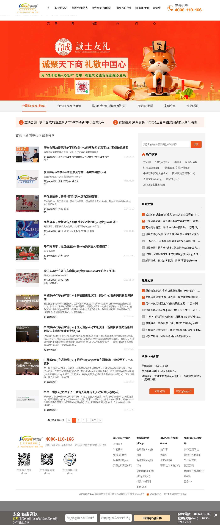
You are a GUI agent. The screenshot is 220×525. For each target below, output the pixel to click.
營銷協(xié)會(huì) (170, 465)
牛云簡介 (118, 449)
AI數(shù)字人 (162, 162)
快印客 (147, 162)
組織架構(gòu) (121, 460)
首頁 (48, 15)
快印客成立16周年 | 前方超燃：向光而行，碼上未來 (172, 310)
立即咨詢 (160, 391)
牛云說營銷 (190, 460)
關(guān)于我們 (142, 15)
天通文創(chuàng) (152, 179)
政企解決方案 (61, 15)
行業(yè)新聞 (144, 481)
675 (94, 420)
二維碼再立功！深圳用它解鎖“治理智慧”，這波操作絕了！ (176, 221)
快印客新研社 (191, 449)
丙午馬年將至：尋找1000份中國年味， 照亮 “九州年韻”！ (175, 227)
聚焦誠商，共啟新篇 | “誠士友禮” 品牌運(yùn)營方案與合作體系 (179, 323)
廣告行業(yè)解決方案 (101, 15)
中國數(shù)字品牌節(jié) (176, 167)
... (89, 420)
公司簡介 (118, 444)
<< (68, 420)
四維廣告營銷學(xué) (183, 173)
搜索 (196, 144)
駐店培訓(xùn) (151, 167)
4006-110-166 (60, 439)
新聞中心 (157, 15)
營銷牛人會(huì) (192, 454)
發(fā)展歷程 (120, 454)
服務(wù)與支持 (123, 15)
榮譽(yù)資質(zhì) (122, 465)
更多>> (188, 481)
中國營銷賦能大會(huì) (155, 173)
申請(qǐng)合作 (184, 391)
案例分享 (48, 135)
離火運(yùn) (172, 179)
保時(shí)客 (191, 162)
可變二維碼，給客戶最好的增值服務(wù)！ (166, 336)
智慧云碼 (189, 465)
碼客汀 (177, 162)
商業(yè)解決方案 (80, 15)
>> (100, 420)
